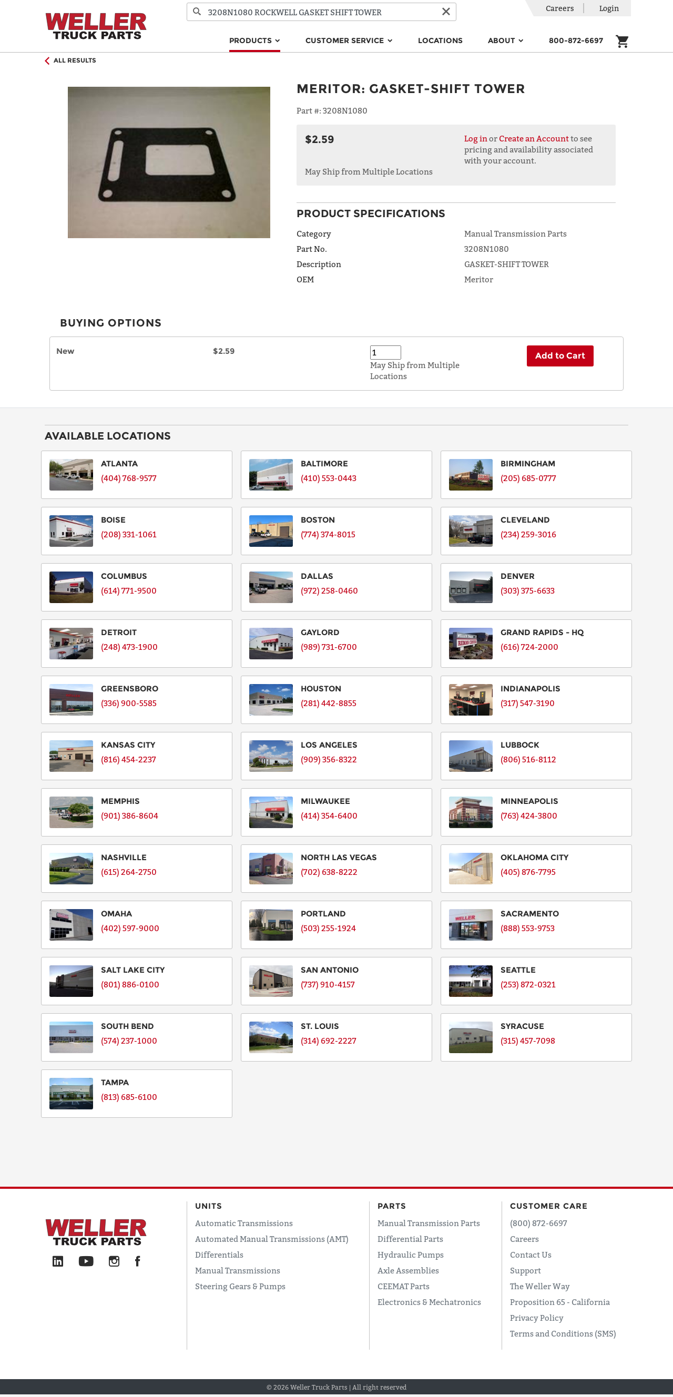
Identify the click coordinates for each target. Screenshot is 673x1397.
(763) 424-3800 (529, 815)
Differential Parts (410, 1238)
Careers (560, 8)
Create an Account (534, 138)
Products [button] (251, 40)
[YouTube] (86, 1262)
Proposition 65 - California (560, 1302)
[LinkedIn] (58, 1262)
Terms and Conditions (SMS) (563, 1333)
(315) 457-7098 (528, 1040)
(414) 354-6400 (329, 815)
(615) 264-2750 (129, 871)
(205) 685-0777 (528, 478)
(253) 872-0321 (528, 984)
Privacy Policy (537, 1317)
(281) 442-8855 (328, 703)
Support (525, 1270)
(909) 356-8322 (329, 759)
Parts (392, 1206)
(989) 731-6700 (329, 646)
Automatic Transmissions (244, 1223)
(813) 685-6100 (129, 1097)
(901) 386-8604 (129, 815)
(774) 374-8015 (328, 534)
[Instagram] (114, 1262)
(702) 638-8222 (329, 871)
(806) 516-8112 (528, 759)
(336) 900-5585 (129, 703)
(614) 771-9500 (129, 590)
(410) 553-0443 (328, 478)
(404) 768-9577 (129, 478)
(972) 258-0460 (329, 590)
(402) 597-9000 (130, 928)
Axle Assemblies (408, 1270)
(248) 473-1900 (129, 646)
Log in (475, 138)
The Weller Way (540, 1286)
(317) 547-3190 (528, 703)
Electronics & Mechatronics (429, 1302)
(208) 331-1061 (129, 534)
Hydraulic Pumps (411, 1254)
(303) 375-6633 (528, 590)
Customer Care (549, 1206)
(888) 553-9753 (528, 928)
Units (208, 1206)
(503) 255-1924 (328, 928)
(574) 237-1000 (129, 1040)
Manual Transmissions (237, 1270)
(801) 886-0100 (130, 984)
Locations (440, 40)
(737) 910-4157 (328, 984)
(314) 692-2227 (328, 1040)
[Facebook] (137, 1262)
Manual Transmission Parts (429, 1223)
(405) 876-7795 (528, 871)
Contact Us (531, 1254)
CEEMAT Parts (404, 1286)
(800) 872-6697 (538, 1223)
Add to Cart (560, 356)
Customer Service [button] (345, 40)
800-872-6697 (576, 40)
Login (609, 8)
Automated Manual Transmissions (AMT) (272, 1238)
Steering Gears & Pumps (240, 1286)
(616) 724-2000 (529, 646)
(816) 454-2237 (128, 759)
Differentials (219, 1254)
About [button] (502, 40)
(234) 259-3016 (528, 534)
